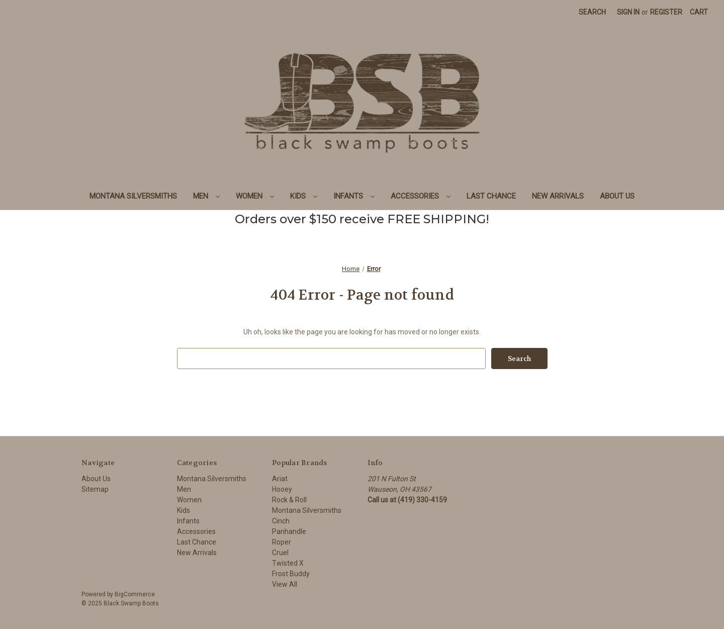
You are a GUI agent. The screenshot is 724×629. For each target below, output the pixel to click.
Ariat (280, 479)
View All (284, 584)
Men (206, 196)
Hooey (282, 489)
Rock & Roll (289, 500)
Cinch (281, 521)
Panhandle (289, 531)
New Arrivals (558, 196)
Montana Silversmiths (133, 196)
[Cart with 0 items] (698, 12)
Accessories (420, 196)
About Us (617, 196)
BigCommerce (135, 594)
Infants (354, 196)
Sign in (628, 12)
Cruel (280, 553)
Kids (303, 196)
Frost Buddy (291, 574)
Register (666, 12)
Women (255, 196)
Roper (281, 542)
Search (592, 12)
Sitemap (95, 489)
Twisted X (288, 563)
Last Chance (491, 196)
